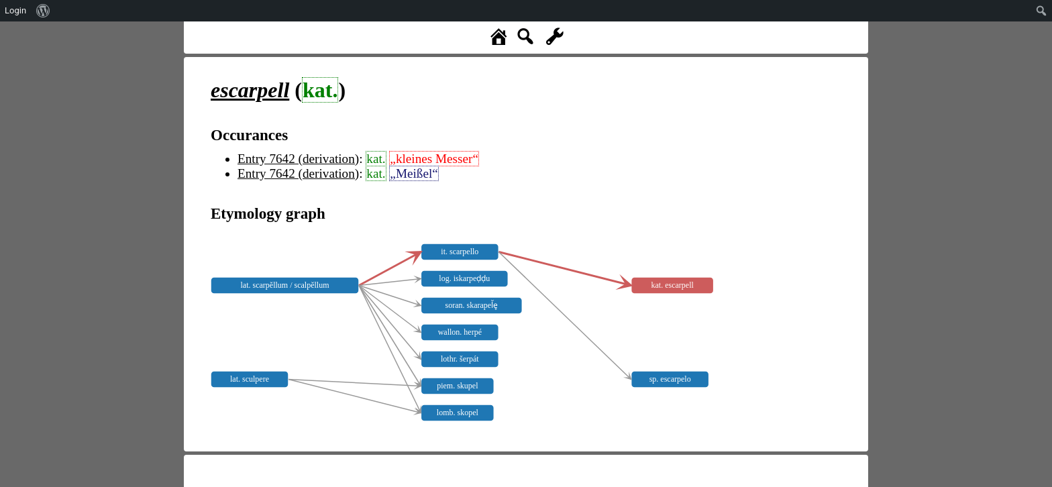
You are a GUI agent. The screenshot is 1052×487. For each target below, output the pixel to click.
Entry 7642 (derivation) (298, 159)
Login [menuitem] (15, 10)
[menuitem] (43, 10)
